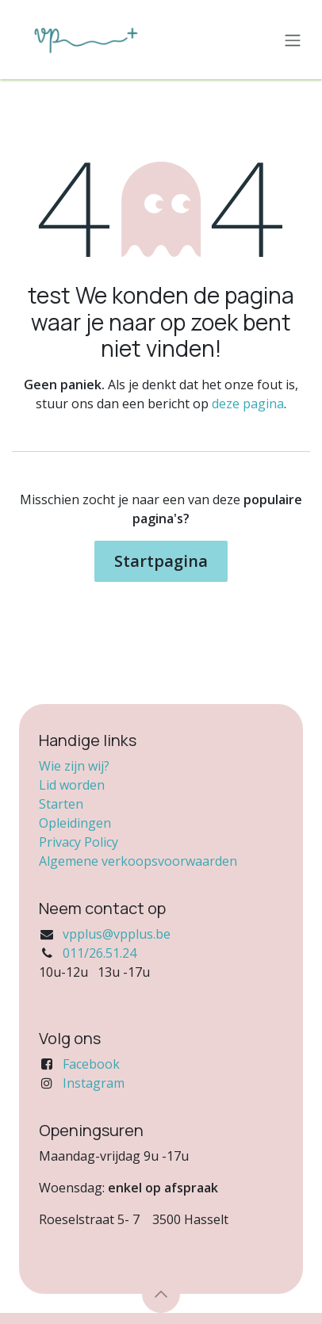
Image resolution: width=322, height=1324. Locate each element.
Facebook (91, 1064)
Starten (61, 804)
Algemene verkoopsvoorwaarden (138, 861)
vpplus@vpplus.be (117, 934)
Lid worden (72, 785)
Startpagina (161, 561)
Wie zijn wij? (74, 766)
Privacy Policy (78, 842)
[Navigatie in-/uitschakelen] (292, 39)
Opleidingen (75, 823)
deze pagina (248, 403)
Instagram (94, 1083)
